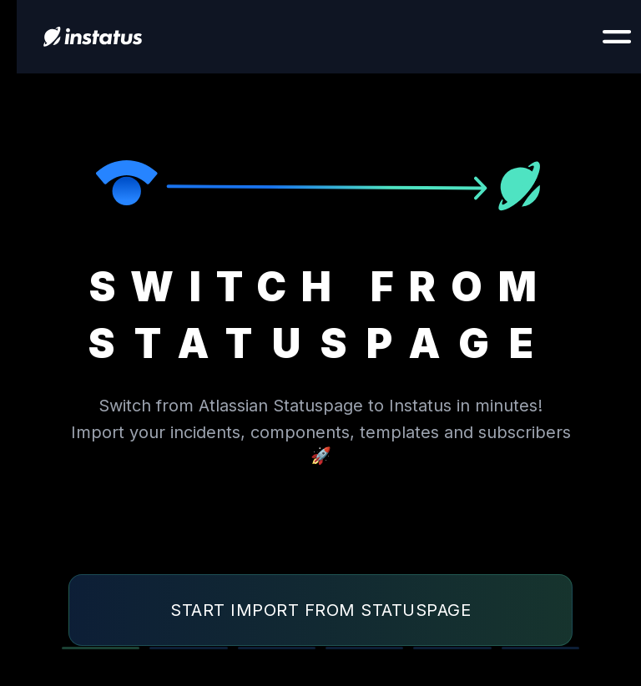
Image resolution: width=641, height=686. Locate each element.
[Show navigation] (617, 36)
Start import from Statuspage (320, 610)
